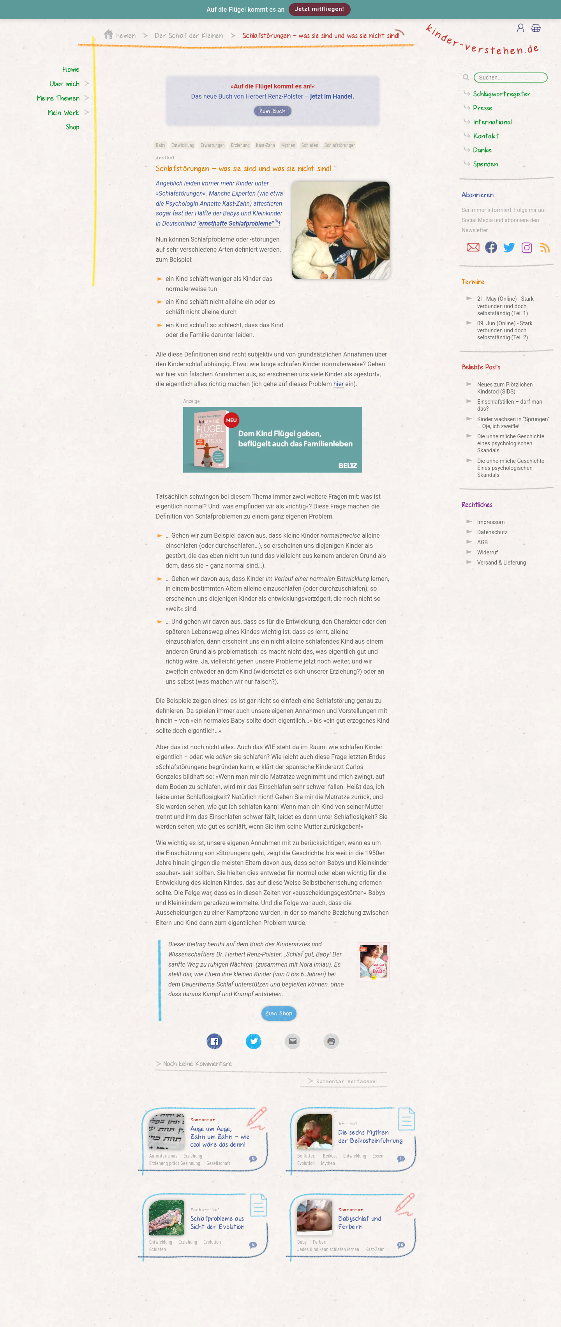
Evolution (306, 1163)
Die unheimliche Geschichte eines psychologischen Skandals (510, 443)
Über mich (65, 83)
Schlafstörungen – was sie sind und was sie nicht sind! (321, 35)
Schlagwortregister (502, 94)
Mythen (288, 145)
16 (401, 1245)
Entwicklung (182, 145)
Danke (482, 150)
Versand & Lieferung (501, 562)
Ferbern (320, 1242)
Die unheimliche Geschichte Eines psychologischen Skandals (510, 468)
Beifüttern (307, 1155)
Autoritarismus (163, 1155)
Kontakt (486, 136)
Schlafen (310, 145)
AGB (482, 542)
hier (338, 384)
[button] (280, 9)
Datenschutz (492, 532)
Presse (483, 108)
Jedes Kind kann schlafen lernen (328, 1249)
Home (71, 69)
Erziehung (240, 145)
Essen (377, 1155)
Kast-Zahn (265, 145)
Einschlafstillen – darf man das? (509, 405)
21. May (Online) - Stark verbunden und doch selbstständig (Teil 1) (505, 306)
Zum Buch (272, 111)
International (492, 122)
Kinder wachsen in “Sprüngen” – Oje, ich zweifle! (513, 422)
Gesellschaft (218, 1163)
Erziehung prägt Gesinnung (174, 1163)
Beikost (330, 1155)
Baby (160, 145)
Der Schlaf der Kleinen (189, 35)
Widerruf (487, 552)
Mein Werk (64, 112)
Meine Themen (58, 98)
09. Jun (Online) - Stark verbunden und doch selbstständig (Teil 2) (505, 330)
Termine (473, 281)
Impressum (491, 522)
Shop (73, 127)
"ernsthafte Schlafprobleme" (238, 223)
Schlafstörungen (340, 145)
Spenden (485, 164)
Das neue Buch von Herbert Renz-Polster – (273, 99)
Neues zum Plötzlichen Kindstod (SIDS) (505, 388)
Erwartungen (213, 145)
